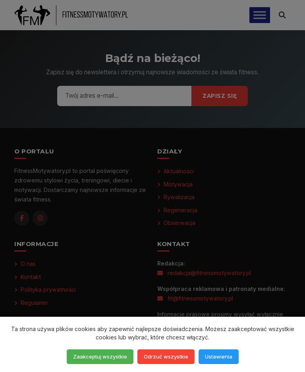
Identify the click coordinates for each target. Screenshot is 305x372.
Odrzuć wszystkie (166, 356)
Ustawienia (218, 356)
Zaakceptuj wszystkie (100, 356)
